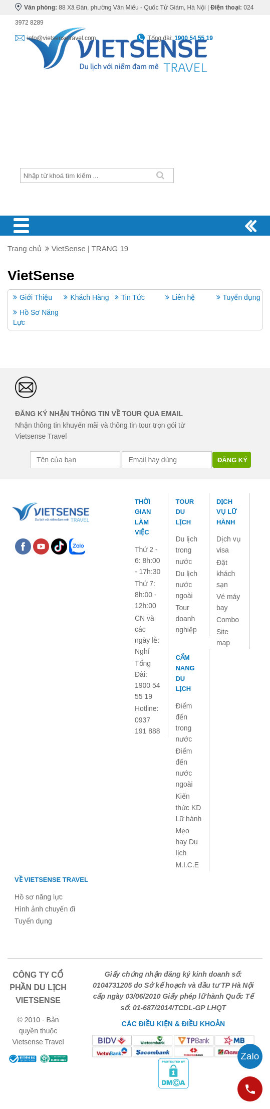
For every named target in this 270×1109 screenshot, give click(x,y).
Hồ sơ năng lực (39, 897)
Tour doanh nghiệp (185, 619)
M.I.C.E (187, 865)
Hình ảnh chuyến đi (45, 909)
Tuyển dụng (241, 297)
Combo (227, 620)
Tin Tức (133, 297)
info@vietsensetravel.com (61, 38)
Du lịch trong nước (186, 550)
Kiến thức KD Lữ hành (188, 807)
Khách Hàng (89, 297)
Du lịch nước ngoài (186, 585)
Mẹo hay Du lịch (186, 842)
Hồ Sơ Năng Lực (36, 317)
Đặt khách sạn (225, 574)
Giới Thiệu (36, 297)
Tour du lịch (184, 512)
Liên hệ (183, 297)
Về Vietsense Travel (51, 879)
